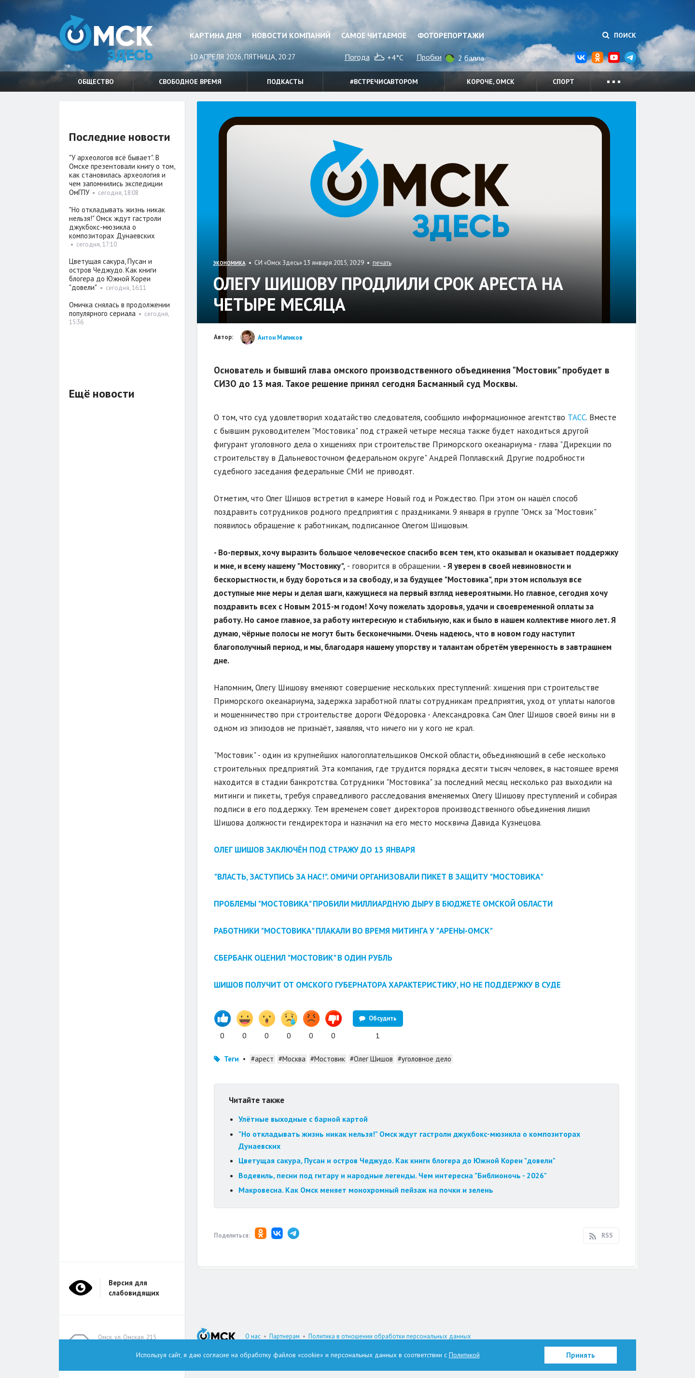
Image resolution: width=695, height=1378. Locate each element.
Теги (231, 1058)
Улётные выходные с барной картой (303, 1119)
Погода (357, 57)
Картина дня (215, 35)
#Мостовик (327, 1058)
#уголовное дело (424, 1058)
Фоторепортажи (450, 35)
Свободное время (190, 81)
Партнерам (284, 1336)
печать (382, 263)
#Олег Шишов (371, 1058)
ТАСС (577, 417)
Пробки (429, 57)
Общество (96, 81)
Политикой (464, 1354)
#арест (262, 1058)
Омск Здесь (107, 39)
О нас (253, 1336)
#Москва (292, 1058)
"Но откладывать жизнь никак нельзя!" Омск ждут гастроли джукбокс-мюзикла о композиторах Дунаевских (117, 222)
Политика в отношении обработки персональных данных (389, 1336)
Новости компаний (291, 35)
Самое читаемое (373, 35)
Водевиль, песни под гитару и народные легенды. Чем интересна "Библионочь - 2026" (392, 1175)
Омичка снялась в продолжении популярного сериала (119, 309)
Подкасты (285, 81)
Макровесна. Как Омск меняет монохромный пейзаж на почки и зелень (366, 1190)
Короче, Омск (490, 81)
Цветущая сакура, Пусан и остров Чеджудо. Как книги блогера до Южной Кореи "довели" (397, 1160)
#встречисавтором (384, 81)
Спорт (563, 81)
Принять (580, 1355)
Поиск (619, 35)
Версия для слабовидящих (134, 1287)
